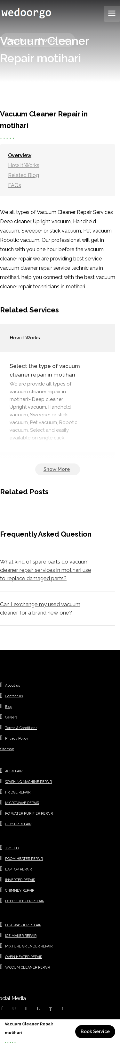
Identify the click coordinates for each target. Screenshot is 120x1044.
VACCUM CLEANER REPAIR (27, 967)
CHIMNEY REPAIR (19, 890)
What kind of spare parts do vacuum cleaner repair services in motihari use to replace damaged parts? (45, 569)
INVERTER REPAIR (20, 880)
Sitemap (7, 749)
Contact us (14, 696)
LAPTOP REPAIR (18, 869)
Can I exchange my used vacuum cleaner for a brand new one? (40, 608)
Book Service (95, 1031)
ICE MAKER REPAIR (20, 936)
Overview (19, 155)
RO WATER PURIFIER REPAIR (29, 813)
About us (12, 685)
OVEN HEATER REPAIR (23, 957)
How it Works (23, 165)
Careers (11, 717)
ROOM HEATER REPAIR (24, 859)
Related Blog (23, 175)
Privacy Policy (16, 738)
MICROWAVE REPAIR (22, 803)
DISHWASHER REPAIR (23, 925)
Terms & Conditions (21, 728)
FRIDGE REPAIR (17, 792)
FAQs (14, 185)
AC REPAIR (13, 771)
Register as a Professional (37, 40)
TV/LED (12, 848)
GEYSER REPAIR (18, 824)
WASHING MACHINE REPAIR (28, 782)
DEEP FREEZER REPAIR (24, 901)
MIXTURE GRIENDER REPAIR (28, 946)
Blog (8, 707)
